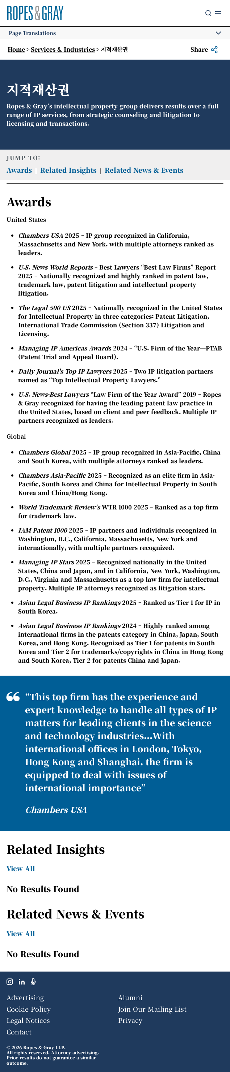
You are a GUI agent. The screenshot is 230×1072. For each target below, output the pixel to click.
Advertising (25, 997)
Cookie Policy (29, 1008)
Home (16, 49)
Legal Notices (28, 1020)
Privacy (130, 1020)
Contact (19, 1031)
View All (21, 868)
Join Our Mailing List (152, 1008)
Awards (19, 170)
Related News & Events (144, 170)
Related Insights (68, 170)
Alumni (130, 997)
